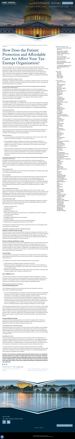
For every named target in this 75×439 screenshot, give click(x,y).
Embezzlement (60, 128)
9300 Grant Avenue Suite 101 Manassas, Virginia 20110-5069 (32, 410)
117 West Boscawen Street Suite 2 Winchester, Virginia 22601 (20, 411)
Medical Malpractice (61, 181)
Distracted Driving (60, 143)
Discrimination (60, 142)
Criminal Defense (60, 119)
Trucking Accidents (61, 195)
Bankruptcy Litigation (61, 88)
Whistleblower (60, 208)
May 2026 (59, 72)
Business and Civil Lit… (62, 90)
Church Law (17, 45)
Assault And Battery (61, 84)
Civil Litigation (60, 112)
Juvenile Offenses (61, 177)
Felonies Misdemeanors (62, 169)
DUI (58, 151)
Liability (58, 105)
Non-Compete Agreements (62, 156)
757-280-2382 (67, 412)
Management (59, 94)
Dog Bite (59, 192)
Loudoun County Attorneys (7, 45)
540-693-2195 (21, 413)
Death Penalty (60, 126)
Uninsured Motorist (61, 205)
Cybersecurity (60, 100)
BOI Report (59, 118)
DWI (58, 127)
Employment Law (60, 155)
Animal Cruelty (60, 121)
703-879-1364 (10, 413)
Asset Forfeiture (60, 123)
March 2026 (59, 75)
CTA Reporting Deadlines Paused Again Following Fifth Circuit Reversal (64, 67)
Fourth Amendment (61, 129)
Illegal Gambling (60, 133)
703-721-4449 (33, 413)
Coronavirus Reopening (62, 114)
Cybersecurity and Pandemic (63, 141)
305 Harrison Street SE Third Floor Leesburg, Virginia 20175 (9, 410)
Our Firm (31, 6)
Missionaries (59, 107)
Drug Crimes (59, 146)
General (58, 172)
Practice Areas (38, 6)
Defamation (59, 113)
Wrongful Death (60, 209)
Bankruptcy (59, 86)
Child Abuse (59, 124)
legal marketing (42, 436)
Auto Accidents (60, 190)
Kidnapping (59, 134)
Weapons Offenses (61, 206)
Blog (62, 6)
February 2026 (60, 76)
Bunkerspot (59, 89)
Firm (58, 170)
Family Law (59, 162)
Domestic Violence (61, 145)
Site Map (36, 427)
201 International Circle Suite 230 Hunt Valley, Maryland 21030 (43, 410)
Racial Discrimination (61, 175)
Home (27, 6)
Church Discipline (60, 99)
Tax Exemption (60, 109)
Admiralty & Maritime (61, 81)
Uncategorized (60, 204)
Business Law (60, 91)
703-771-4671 (56, 3)
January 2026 (60, 77)
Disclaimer (41, 427)
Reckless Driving (60, 199)
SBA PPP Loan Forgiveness (63, 200)
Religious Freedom (61, 108)
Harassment (59, 174)
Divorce (58, 165)
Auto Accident (60, 85)
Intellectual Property (61, 176)
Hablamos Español (68, 3)
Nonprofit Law (60, 184)
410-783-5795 (44, 413)
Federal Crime (60, 166)
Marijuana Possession (61, 147)
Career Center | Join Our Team (54, 6)
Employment (59, 93)
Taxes (58, 95)
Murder (58, 136)
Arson (58, 122)
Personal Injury (60, 189)
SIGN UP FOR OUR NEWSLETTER (64, 425)
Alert (58, 83)
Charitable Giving (60, 98)
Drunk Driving (60, 150)
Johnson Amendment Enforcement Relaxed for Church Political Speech (64, 62)
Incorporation (59, 104)
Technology (59, 110)
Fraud (58, 131)
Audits (58, 185)
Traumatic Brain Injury (61, 194)
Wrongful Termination (61, 210)
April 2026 (59, 74)
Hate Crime (59, 132)
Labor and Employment (62, 179)
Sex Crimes (59, 138)
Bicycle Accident (60, 191)
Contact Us (67, 6)
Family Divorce (60, 161)
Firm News (59, 171)
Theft (58, 139)
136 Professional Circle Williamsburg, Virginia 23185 (65, 410)
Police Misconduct (61, 137)
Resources (44, 6)
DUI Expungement (61, 152)
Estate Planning (60, 157)
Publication (59, 198)
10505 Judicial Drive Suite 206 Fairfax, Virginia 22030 (54, 411)
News (58, 182)
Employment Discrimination (63, 153)
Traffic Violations (60, 203)
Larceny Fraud (60, 180)
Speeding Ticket (60, 201)
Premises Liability (60, 196)
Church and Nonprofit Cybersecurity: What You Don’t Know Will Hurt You (63, 58)
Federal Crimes (60, 167)
